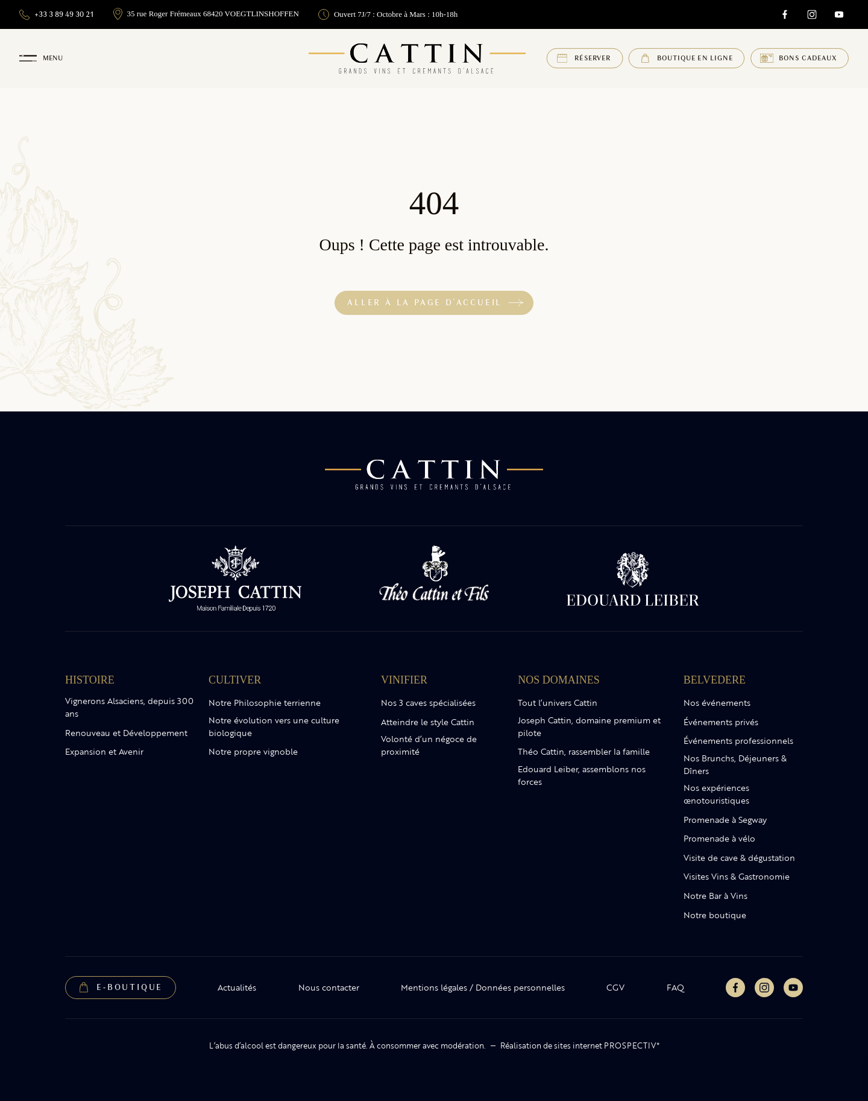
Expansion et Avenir (104, 752)
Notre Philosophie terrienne (265, 703)
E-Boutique (129, 987)
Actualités (237, 988)
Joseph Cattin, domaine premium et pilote (589, 726)
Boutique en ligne (695, 58)
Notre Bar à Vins (715, 896)
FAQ (675, 988)
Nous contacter (328, 988)
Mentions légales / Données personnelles (483, 988)
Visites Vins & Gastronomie (737, 877)
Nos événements (717, 703)
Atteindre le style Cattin (427, 722)
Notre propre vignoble (253, 752)
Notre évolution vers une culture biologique (274, 726)
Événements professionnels (738, 741)
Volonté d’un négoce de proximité (429, 745)
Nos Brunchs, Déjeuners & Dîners (735, 764)
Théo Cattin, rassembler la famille (584, 752)
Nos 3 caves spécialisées (428, 703)
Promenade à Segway (725, 820)
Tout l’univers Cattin (557, 703)
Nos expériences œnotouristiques (716, 794)
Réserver (592, 58)
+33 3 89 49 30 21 (56, 15)
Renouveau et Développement (126, 733)
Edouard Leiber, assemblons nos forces (582, 775)
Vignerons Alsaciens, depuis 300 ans (129, 707)
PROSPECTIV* (631, 1045)
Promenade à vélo (719, 839)
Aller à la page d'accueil (424, 302)
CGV (615, 988)
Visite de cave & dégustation (739, 858)
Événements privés (721, 722)
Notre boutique (715, 915)
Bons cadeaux (808, 58)
